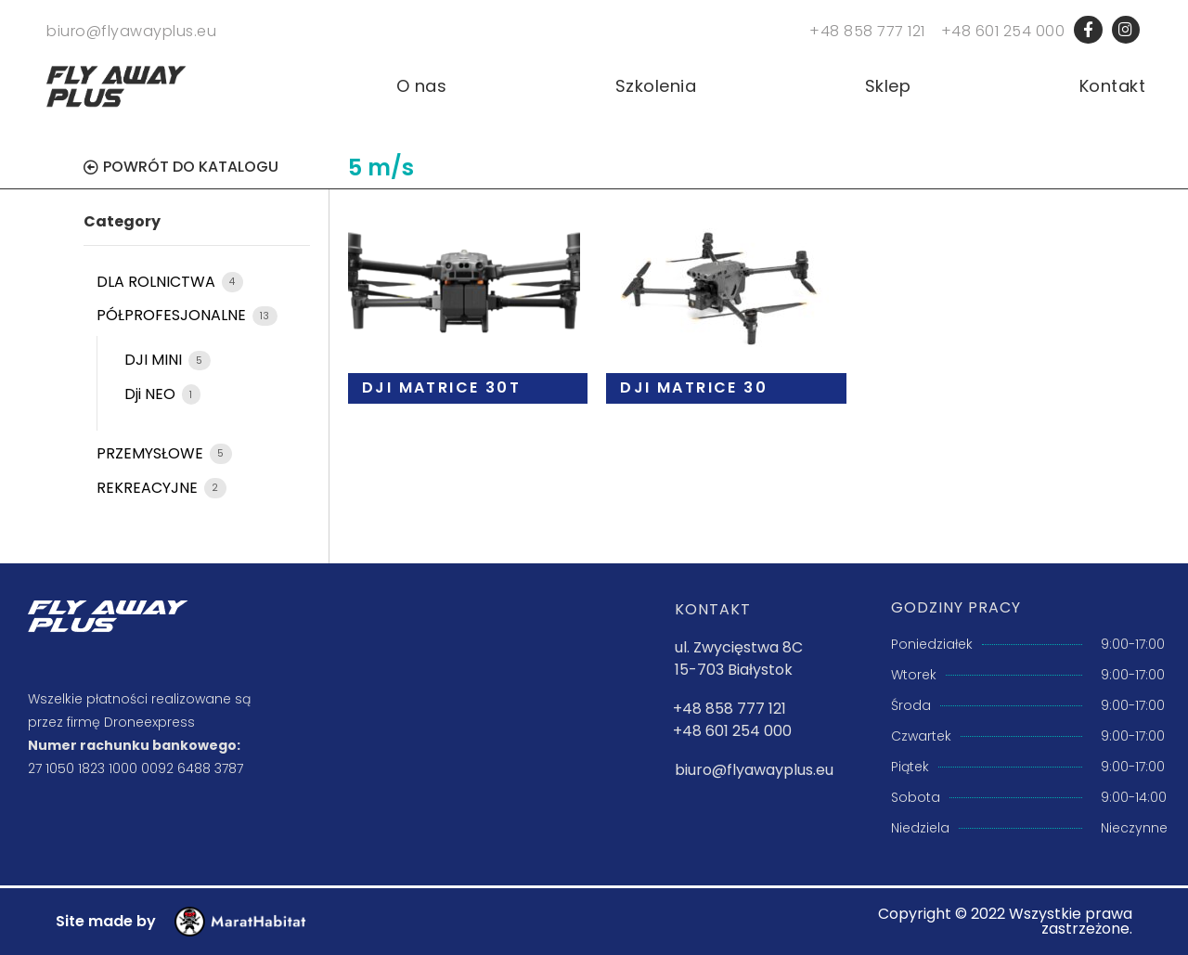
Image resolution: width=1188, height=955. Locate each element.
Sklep (888, 86)
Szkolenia (656, 86)
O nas (421, 86)
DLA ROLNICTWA (158, 281)
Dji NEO (151, 394)
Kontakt (1112, 86)
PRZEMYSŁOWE (152, 453)
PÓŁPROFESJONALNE (173, 316)
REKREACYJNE (149, 487)
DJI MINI (155, 360)
